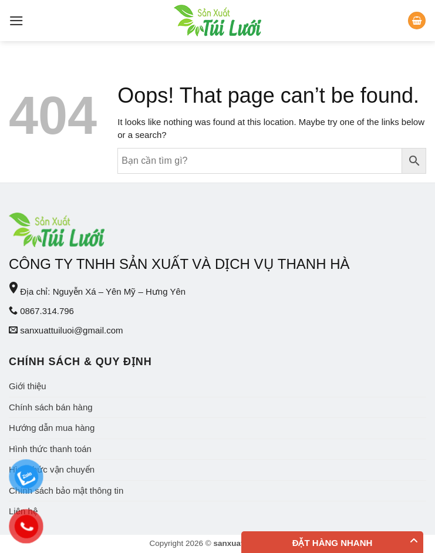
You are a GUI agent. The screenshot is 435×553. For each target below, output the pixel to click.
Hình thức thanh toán (50, 449)
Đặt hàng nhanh (332, 543)
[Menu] (16, 21)
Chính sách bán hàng (51, 407)
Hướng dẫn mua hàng (52, 428)
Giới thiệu (27, 386)
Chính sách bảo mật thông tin (66, 490)
